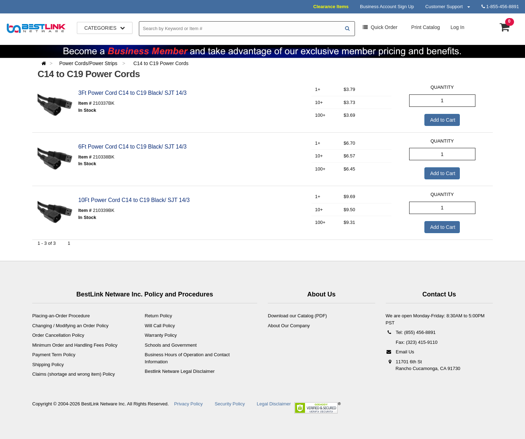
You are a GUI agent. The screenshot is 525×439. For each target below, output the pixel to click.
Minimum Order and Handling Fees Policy (75, 345)
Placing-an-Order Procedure (61, 315)
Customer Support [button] (447, 6)
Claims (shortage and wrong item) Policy (73, 374)
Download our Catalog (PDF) (297, 315)
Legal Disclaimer (274, 403)
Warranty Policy (161, 335)
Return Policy (158, 315)
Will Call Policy (160, 325)
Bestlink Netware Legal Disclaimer (180, 371)
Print (425, 27)
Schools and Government (171, 345)
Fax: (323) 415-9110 (416, 342)
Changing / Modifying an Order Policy (70, 325)
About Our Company (289, 325)
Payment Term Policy (53, 354)
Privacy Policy (188, 403)
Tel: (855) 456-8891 (411, 332)
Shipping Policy (48, 364)
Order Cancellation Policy (58, 335)
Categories (104, 28)
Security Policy (230, 403)
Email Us (400, 351)
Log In (457, 27)
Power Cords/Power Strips (89, 63)
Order (380, 27)
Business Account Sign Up (387, 6)
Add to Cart (442, 120)
